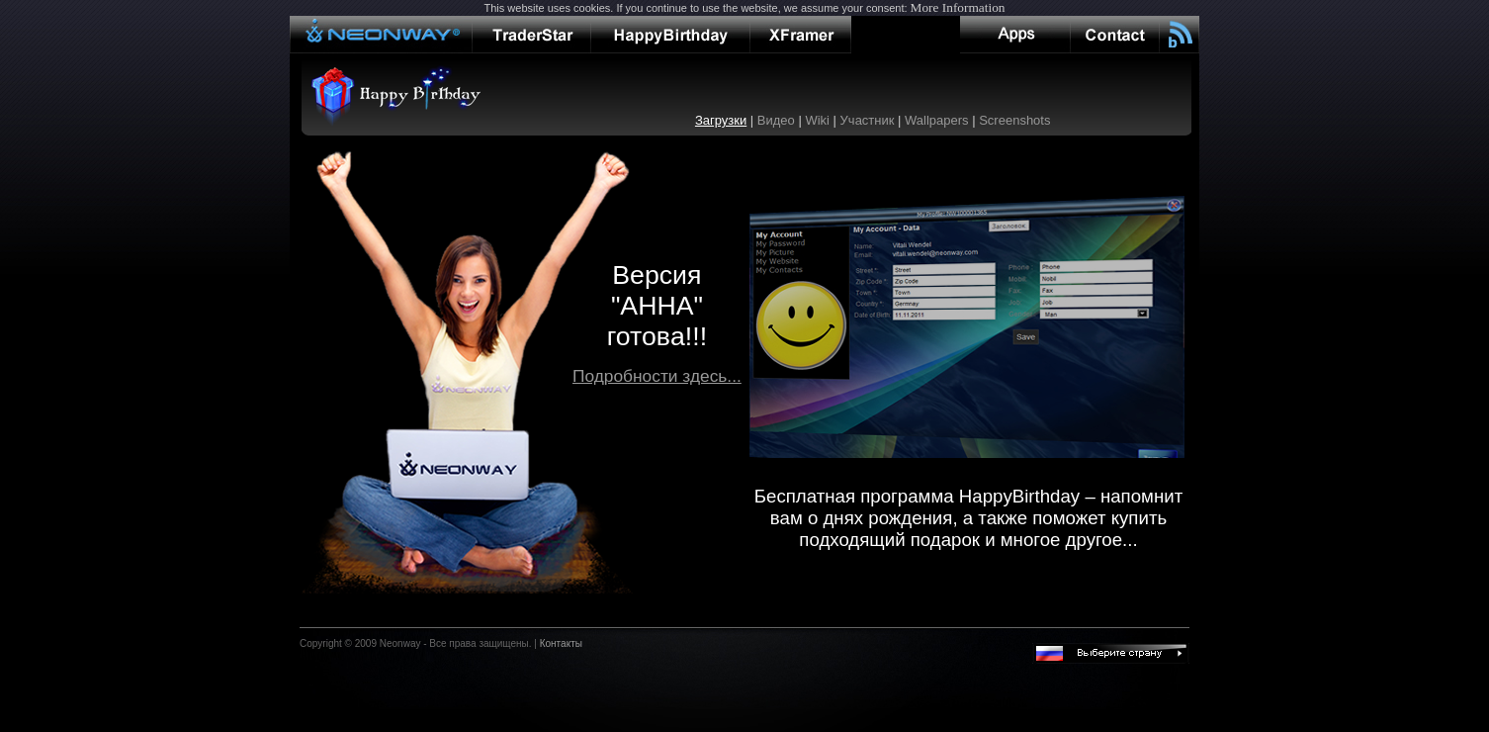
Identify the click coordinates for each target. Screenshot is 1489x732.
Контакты (561, 643)
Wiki (817, 120)
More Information (958, 7)
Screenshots (1014, 120)
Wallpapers (937, 120)
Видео (776, 120)
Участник (867, 120)
